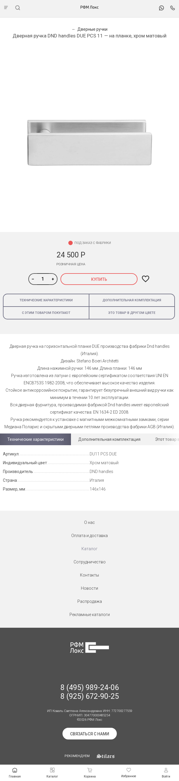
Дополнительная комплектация (131, 300)
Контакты (89, 575)
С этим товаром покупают (46, 313)
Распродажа (89, 601)
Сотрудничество (90, 562)
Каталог (89, 548)
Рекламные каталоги (89, 614)
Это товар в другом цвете (131, 313)
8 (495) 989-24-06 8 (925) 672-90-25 (89, 692)
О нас (89, 522)
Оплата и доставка (89, 535)
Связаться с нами (89, 734)
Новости (89, 588)
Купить (99, 279)
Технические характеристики (46, 300)
